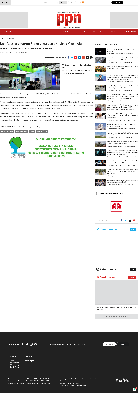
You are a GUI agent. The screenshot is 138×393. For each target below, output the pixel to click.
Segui (132, 229)
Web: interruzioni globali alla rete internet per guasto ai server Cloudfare (122, 59)
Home (2, 38)
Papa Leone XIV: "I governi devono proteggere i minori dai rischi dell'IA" (122, 106)
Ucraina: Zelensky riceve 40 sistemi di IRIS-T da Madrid (88, 32)
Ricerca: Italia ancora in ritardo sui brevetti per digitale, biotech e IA (122, 162)
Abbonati (117, 3)
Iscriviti (132, 277)
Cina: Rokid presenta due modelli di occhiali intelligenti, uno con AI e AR (122, 87)
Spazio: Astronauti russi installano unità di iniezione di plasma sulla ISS (122, 181)
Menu (5, 2)
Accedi (130, 3)
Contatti (28, 356)
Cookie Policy (14, 367)
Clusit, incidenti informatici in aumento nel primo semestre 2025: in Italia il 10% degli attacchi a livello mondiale (122, 152)
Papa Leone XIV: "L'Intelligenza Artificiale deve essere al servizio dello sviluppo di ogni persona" (122, 116)
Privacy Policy (14, 365)
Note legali (29, 360)
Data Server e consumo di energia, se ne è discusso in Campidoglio (122, 67)
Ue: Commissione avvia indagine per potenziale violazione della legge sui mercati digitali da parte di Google (122, 96)
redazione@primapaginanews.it (76, 385)
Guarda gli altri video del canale (116, 316)
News (63, 3)
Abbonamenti (14, 363)
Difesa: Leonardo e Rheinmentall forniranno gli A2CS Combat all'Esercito (122, 142)
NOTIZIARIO (131, 32)
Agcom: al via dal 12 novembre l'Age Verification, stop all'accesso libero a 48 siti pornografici (122, 171)
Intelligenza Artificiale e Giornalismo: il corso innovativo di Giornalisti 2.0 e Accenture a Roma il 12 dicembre (122, 77)
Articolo (72, 3)
